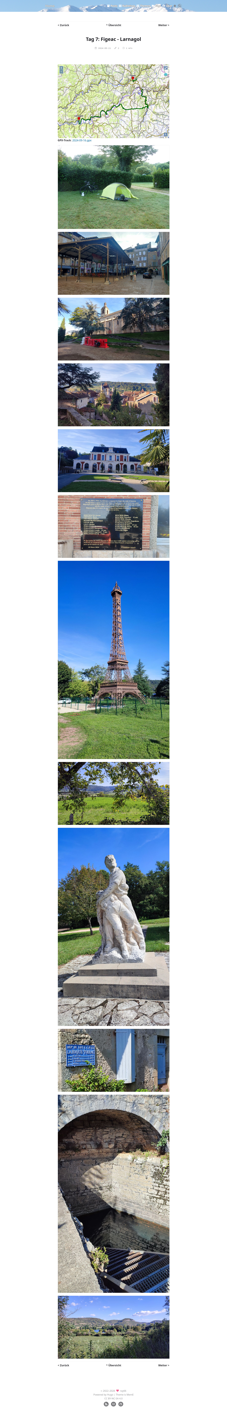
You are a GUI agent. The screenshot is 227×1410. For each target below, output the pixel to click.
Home (50, 6)
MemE (130, 1394)
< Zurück (63, 25)
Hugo (110, 1394)
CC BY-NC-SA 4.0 (113, 1398)
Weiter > (163, 25)
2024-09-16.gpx (82, 140)
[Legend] (166, 74)
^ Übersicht (113, 25)
